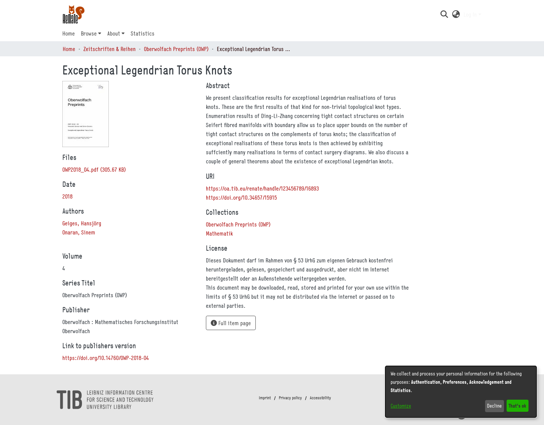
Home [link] (69, 48)
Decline (494, 406)
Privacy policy (290, 397)
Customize (401, 406)
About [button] (113, 33)
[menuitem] (91, 33)
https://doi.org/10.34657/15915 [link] (241, 197)
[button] (444, 14)
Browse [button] (89, 33)
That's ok (517, 405)
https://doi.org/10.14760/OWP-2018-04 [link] (105, 357)
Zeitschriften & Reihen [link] (109, 48)
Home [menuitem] (68, 33)
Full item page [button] (231, 323)
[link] (94, 169)
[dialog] (460, 391)
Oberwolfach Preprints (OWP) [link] (176, 48)
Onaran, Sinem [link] (78, 232)
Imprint (265, 397)
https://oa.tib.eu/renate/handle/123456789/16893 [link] (262, 188)
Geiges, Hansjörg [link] (81, 223)
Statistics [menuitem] (143, 33)
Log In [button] (471, 14)
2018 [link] (67, 196)
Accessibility (320, 397)
